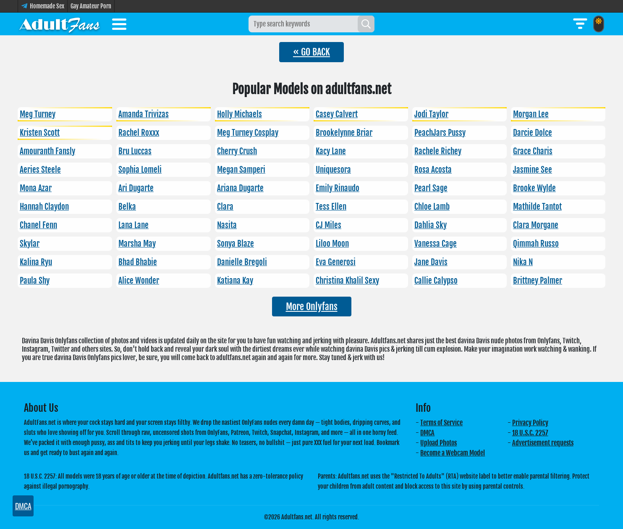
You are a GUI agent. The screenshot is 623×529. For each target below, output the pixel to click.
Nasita (227, 225)
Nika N (523, 262)
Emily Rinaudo (337, 188)
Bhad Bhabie (137, 262)
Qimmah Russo (536, 244)
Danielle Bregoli (242, 262)
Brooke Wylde (534, 188)
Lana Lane (133, 225)
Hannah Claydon (44, 207)
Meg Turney (37, 114)
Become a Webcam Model (452, 453)
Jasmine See (532, 170)
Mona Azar (36, 188)
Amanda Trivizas (143, 114)
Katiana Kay (235, 281)
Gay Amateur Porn (91, 6)
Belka (127, 207)
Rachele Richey (437, 151)
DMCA (427, 433)
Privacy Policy (530, 422)
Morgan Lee (531, 114)
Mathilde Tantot (537, 207)
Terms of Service (441, 422)
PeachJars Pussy (440, 133)
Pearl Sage (431, 188)
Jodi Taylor (431, 114)
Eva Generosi (336, 262)
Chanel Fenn (38, 225)
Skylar (29, 244)
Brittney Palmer (537, 281)
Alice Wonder (138, 281)
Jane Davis (431, 262)
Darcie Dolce (532, 133)
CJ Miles (328, 225)
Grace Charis (532, 151)
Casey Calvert (337, 114)
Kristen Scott (40, 133)
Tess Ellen (331, 207)
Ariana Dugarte (240, 188)
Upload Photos (438, 443)
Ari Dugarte (136, 188)
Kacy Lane (331, 151)
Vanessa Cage (435, 244)
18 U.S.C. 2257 (530, 433)
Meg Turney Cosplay (247, 133)
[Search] (366, 24)
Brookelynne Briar (344, 133)
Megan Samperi (241, 170)
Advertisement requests (542, 443)
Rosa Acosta (433, 170)
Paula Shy (35, 281)
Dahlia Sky (430, 225)
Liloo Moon (332, 244)
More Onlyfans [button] (312, 306)
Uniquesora (333, 170)
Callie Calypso (436, 281)
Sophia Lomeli (140, 170)
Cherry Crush (237, 151)
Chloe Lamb (432, 207)
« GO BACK (311, 52)
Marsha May (137, 244)
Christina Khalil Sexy (347, 281)
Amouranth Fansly (47, 151)
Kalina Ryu (36, 262)
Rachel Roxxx (138, 133)
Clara (225, 207)
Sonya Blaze (235, 244)
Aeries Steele (40, 170)
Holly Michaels (239, 114)
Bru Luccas (135, 151)
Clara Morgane (535, 225)
